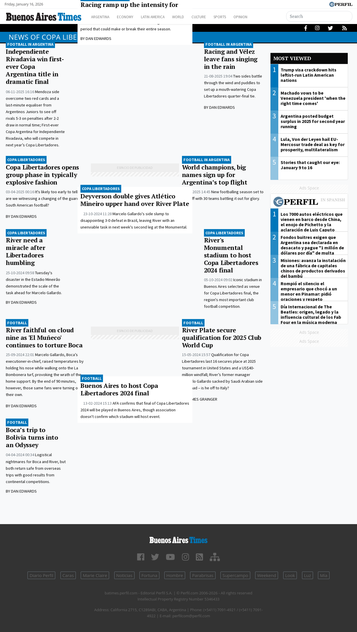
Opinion (260, 17)
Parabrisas (203, 575)
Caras (68, 575)
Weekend (266, 575)
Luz (307, 575)
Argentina (102, 17)
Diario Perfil (41, 575)
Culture (213, 17)
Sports (236, 17)
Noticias (124, 575)
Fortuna (149, 575)
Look (290, 575)
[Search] (319, 16)
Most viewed (292, 58)
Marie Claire (95, 575)
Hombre (174, 575)
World (190, 17)
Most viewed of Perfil (309, 202)
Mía (323, 575)
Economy (129, 17)
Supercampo (235, 575)
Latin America (161, 17)
